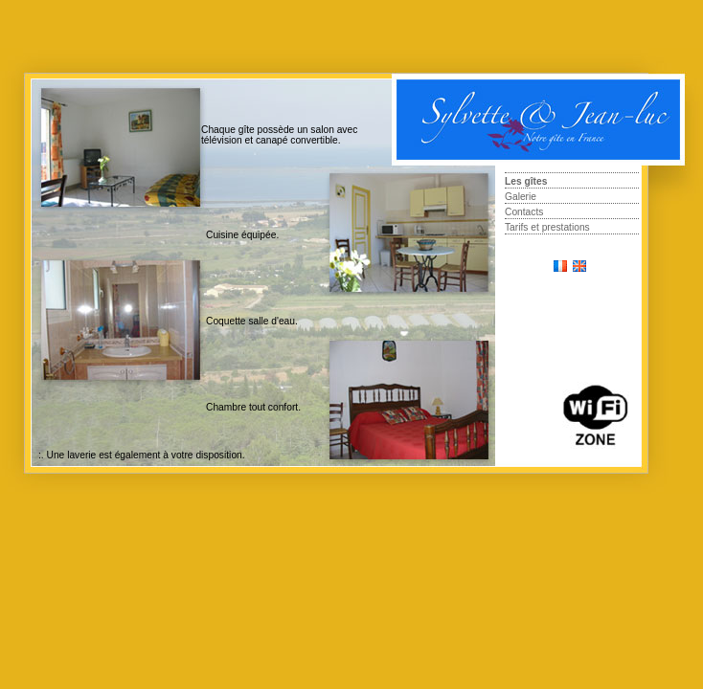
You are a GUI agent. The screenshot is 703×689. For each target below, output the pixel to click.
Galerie (520, 196)
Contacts (524, 212)
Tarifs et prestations (547, 227)
